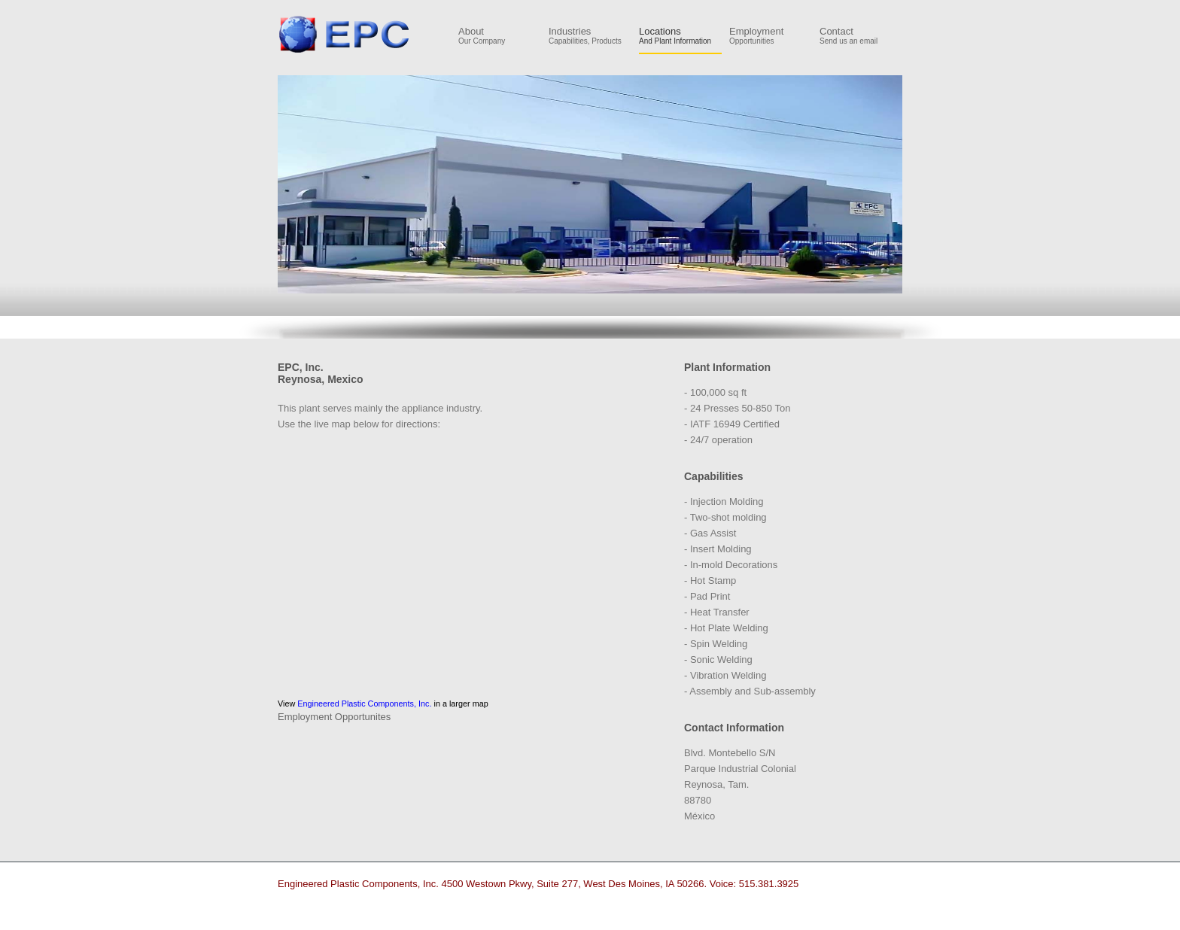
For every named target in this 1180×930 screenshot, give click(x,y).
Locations (680, 35)
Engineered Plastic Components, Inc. (345, 34)
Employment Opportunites (334, 716)
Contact (861, 35)
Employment (770, 35)
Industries (590, 35)
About (499, 35)
